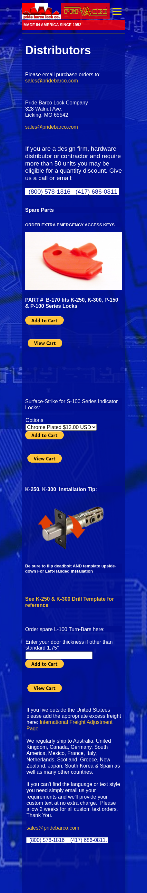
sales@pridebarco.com (51, 80)
